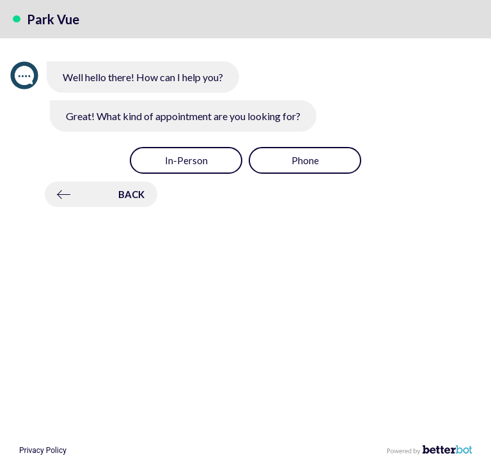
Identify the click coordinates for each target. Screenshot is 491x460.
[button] (186, 160)
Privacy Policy (42, 450)
